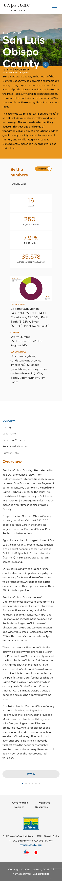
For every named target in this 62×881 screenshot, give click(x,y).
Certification (20, 802)
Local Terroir (10, 433)
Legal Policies (41, 873)
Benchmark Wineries (15, 446)
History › (31, 774)
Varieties (44, 802)
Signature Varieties (14, 440)
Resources (41, 807)
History (6, 427)
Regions (19, 807)
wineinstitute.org (31, 845)
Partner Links (10, 453)
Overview (8, 420)
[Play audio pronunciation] (45, 63)
